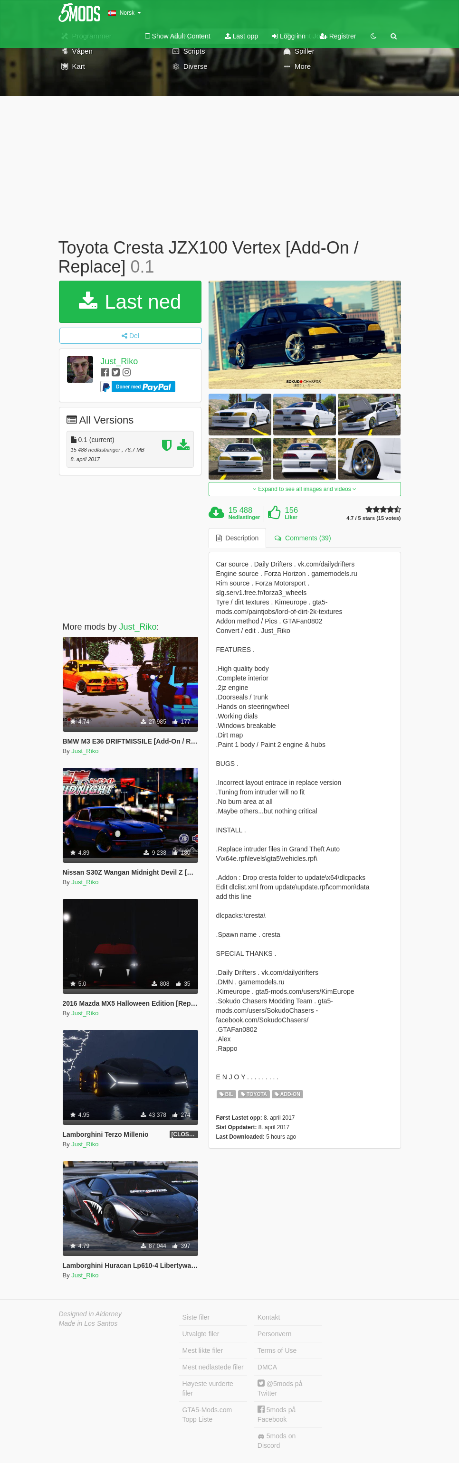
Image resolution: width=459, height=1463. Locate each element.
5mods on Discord (277, 1440)
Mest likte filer (202, 1350)
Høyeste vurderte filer (207, 1388)
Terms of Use (277, 1350)
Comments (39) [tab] (303, 538)
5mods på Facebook (277, 1414)
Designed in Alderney (90, 1314)
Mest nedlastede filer (213, 1367)
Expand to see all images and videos (304, 489)
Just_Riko (119, 361)
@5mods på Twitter (280, 1388)
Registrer (338, 36)
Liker (291, 517)
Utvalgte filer (201, 1334)
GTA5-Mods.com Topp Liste (207, 1414)
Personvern (275, 1334)
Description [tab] (237, 538)
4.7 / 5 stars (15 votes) (373, 518)
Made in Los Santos (88, 1323)
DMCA (267, 1367)
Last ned (130, 302)
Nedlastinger (244, 517)
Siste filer (196, 1317)
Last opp (241, 36)
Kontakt (269, 1317)
